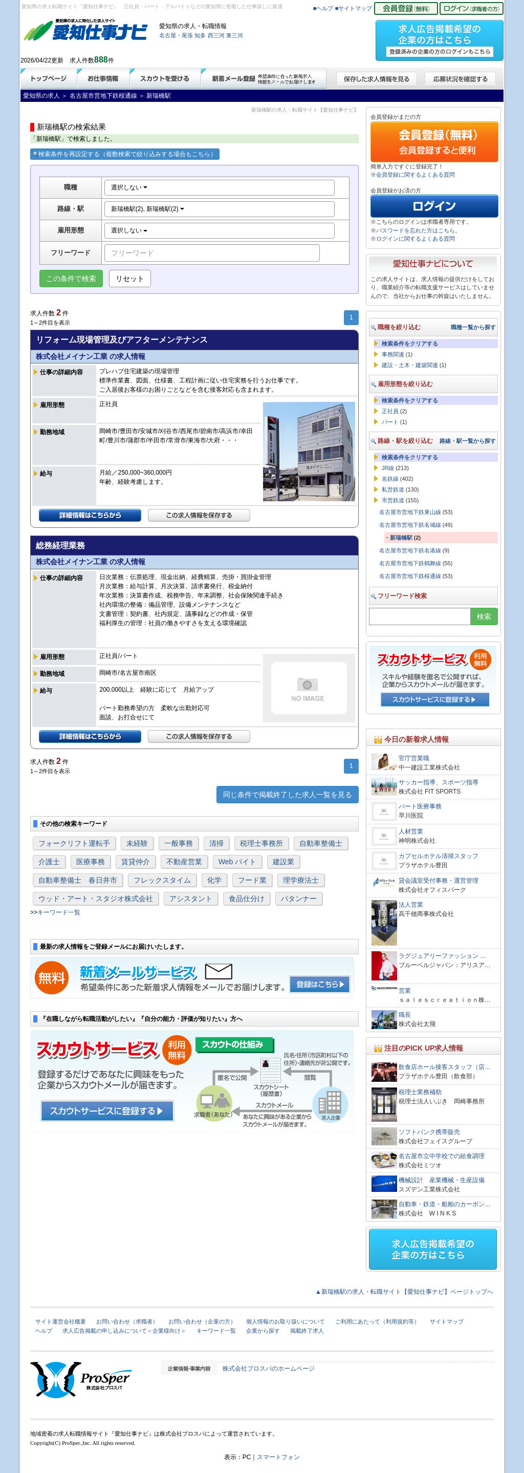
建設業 (283, 862)
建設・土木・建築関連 (410, 365)
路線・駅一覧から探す (468, 441)
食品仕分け (247, 898)
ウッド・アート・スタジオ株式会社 (95, 898)
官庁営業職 (414, 758)
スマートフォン (278, 1457)
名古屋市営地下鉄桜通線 (410, 576)
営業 (405, 990)
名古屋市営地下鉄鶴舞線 (410, 563)
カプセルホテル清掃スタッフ (438, 856)
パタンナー (299, 898)
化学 (214, 880)
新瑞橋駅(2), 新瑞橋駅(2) (147, 208)
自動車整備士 (320, 843)
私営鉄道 (393, 489)
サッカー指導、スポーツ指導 (438, 782)
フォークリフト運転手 (74, 843)
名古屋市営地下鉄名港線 (410, 550)
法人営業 (411, 904)
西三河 (216, 35)
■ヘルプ (323, 8)
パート (390, 422)
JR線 (388, 468)
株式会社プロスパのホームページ (269, 1368)
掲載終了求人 (307, 1331)
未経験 (137, 843)
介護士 (49, 862)
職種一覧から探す (473, 327)
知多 (200, 35)
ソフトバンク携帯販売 (429, 1132)
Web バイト (237, 862)
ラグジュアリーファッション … (442, 955)
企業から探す (263, 1331)
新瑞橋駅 (401, 538)
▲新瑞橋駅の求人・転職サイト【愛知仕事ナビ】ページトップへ (404, 1291)
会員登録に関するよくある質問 (415, 175)
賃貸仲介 (135, 862)
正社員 (390, 411)
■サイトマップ (354, 8)
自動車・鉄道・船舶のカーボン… (445, 1204)
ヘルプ (43, 1331)
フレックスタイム (162, 880)
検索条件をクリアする (410, 343)
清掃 (216, 843)
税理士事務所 (261, 843)
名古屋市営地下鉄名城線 (410, 525)
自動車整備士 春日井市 (77, 880)
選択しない (129, 187)
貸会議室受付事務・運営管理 (438, 880)
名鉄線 (390, 479)
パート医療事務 (420, 806)
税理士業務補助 (420, 1092)
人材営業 (411, 831)
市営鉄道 (393, 500)
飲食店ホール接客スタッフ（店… (445, 1067)
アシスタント (190, 898)
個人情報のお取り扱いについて (285, 1321)
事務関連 (393, 354)
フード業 (252, 880)
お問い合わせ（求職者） (127, 1321)
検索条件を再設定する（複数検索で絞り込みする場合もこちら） (124, 154)
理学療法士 (301, 880)
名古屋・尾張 (176, 35)
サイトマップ (447, 1321)
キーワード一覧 (58, 912)
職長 (405, 1014)
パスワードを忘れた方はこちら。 (418, 230)
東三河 (234, 35)
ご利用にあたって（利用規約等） (377, 1321)
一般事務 (178, 843)
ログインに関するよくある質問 (415, 239)
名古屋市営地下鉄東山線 (410, 512)
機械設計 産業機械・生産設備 (442, 1180)
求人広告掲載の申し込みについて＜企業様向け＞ (124, 1331)
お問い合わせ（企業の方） (202, 1321)
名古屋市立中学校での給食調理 (442, 1156)
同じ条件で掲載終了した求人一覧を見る (287, 795)
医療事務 (90, 862)
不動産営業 (184, 862)
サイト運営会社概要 (60, 1321)
